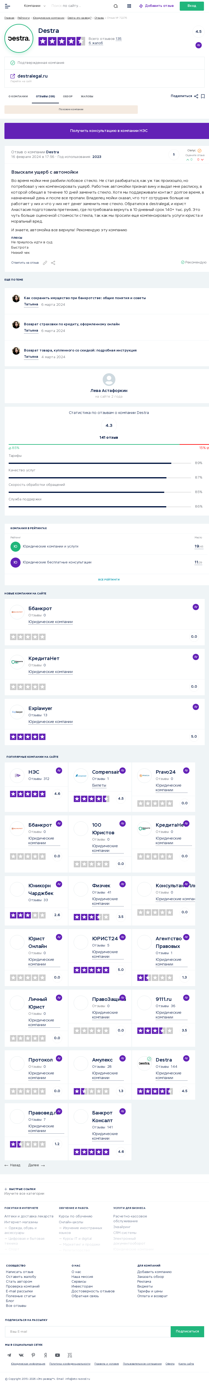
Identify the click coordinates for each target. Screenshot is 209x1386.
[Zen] (45, 1355)
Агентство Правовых (169, 942)
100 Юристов (103, 829)
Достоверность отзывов (93, 1291)
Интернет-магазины (21, 1222)
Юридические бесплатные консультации (57, 562)
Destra (52, 152)
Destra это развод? (79, 18)
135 (119, 39)
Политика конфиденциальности (70, 1364)
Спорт (14, 1249)
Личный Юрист (37, 1003)
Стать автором (19, 1281)
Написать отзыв (19, 1272)
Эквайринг (122, 1227)
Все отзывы (16, 1306)
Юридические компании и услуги (50, 546)
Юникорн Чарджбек (40, 889)
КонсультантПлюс (178, 885)
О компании (18, 96)
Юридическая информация (28, 1364)
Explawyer (40, 708)
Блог (10, 1301)
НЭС (34, 772)
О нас (76, 1272)
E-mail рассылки (19, 1291)
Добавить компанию (154, 1272)
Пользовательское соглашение (142, 1364)
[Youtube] (57, 1355)
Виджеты (145, 1286)
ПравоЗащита (109, 999)
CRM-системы (125, 1233)
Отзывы (35, 715)
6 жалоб (96, 43)
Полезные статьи (21, 1296)
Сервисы (79, 1281)
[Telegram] (9, 1355)
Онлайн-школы (71, 1222)
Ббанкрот (40, 608)
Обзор (68, 96)
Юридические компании (49, 18)
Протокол (40, 1060)
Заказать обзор (150, 1277)
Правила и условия (106, 1364)
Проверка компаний (23, 1286)
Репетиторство (76, 1250)
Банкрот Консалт (102, 1117)
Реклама (144, 1281)
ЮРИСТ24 (105, 938)
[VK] (21, 1355)
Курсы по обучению (76, 1216)
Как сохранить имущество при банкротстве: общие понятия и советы (85, 298)
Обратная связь (85, 1296)
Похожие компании (71, 109)
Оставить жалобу (21, 1277)
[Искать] (87, 6)
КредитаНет (44, 658)
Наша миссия (82, 1277)
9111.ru (164, 999)
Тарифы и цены (150, 1291)
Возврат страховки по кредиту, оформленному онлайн (72, 324)
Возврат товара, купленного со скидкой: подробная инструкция (80, 350)
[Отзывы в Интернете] (17, 5)
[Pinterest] (33, 1355)
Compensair (106, 772)
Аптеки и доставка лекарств (28, 1216)
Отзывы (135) (45, 96)
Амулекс (102, 1060)
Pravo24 (166, 772)
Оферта (170, 1364)
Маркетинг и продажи (81, 1244)
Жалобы (87, 96)
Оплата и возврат (152, 1296)
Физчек (101, 885)
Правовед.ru (43, 1113)
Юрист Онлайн (37, 942)
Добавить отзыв (159, 6)
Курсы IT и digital (77, 1239)
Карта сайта (186, 1364)
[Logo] (18, 38)
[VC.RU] (70, 1355)
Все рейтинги (109, 580)
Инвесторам (82, 1286)
